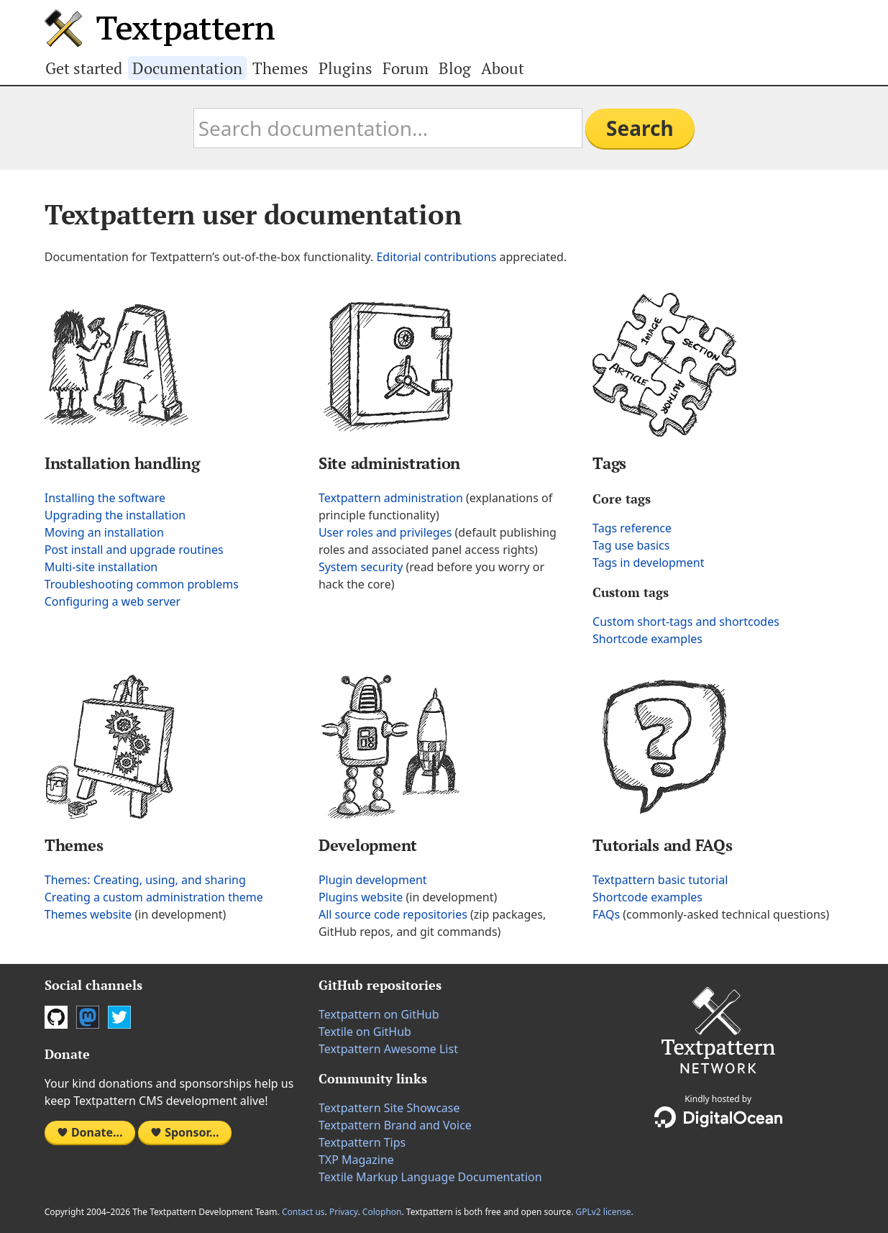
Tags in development (648, 562)
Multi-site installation (101, 567)
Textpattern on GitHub (379, 1014)
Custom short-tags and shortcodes (685, 621)
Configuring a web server (112, 601)
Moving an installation (104, 532)
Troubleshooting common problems (142, 584)
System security (361, 567)
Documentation (187, 68)
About (502, 68)
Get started (83, 68)
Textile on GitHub (365, 1031)
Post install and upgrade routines (134, 550)
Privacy (343, 1212)
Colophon (382, 1212)
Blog (455, 68)
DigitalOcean (718, 1117)
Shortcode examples (647, 639)
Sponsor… (184, 1132)
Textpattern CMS (160, 28)
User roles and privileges (385, 532)
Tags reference (632, 528)
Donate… (90, 1132)
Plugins (345, 68)
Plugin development (373, 880)
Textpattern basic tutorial (660, 880)
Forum (406, 68)
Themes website (88, 914)
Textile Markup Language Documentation (430, 1177)
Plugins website (361, 897)
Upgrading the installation (115, 515)
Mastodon (87, 1017)
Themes (280, 68)
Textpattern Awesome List (388, 1049)
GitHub (56, 1017)
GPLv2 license (603, 1212)
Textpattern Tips (362, 1142)
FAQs (606, 914)
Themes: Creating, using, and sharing (145, 880)
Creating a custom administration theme (154, 897)
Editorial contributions (436, 257)
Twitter (119, 1017)
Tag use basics (630, 545)
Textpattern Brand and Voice (395, 1125)
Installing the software (105, 498)
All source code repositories (393, 914)
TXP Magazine (356, 1160)
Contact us (303, 1212)
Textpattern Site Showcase (389, 1108)
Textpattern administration (391, 498)
